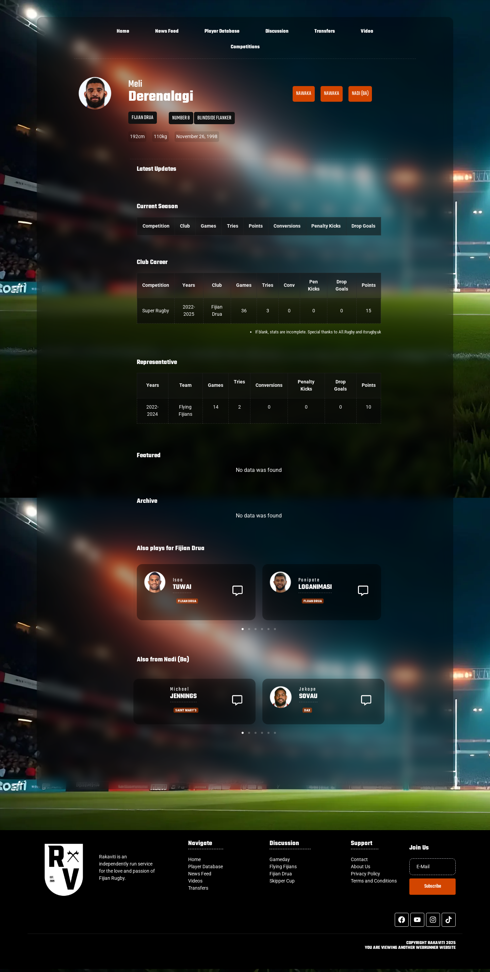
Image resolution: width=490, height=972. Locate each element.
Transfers (324, 31)
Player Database (222, 31)
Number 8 (181, 118)
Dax (307, 710)
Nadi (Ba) (360, 93)
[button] (237, 591)
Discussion (277, 31)
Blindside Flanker (214, 118)
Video (367, 31)
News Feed (167, 31)
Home (123, 31)
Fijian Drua (142, 118)
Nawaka (303, 93)
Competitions (245, 47)
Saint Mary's (186, 710)
